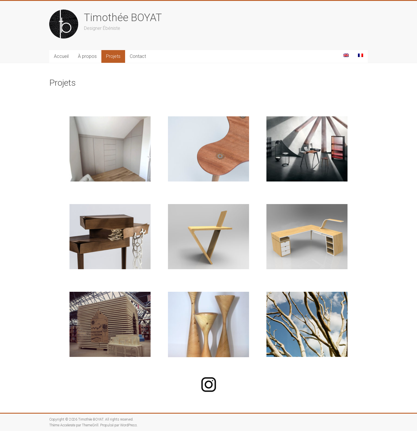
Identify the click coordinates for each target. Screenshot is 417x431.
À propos (87, 56)
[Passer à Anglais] (346, 55)
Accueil (61, 56)
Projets (113, 56)
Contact (138, 56)
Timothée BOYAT (123, 18)
